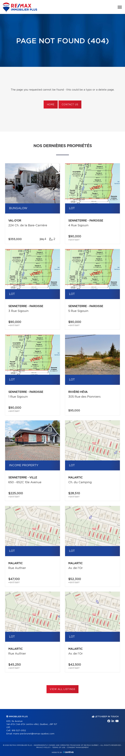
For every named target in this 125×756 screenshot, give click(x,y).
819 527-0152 (19, 731)
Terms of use (58, 747)
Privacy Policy (43, 747)
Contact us (70, 105)
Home (51, 105)
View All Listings (62, 689)
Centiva (68, 752)
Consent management (78, 747)
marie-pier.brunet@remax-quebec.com (33, 734)
